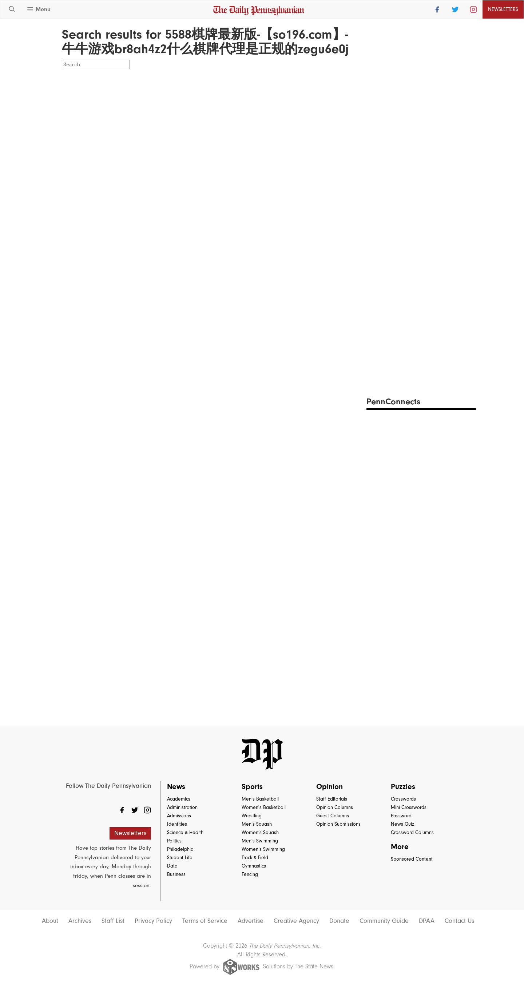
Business (176, 874)
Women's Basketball (264, 807)
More (400, 846)
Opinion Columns (334, 807)
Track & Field (255, 857)
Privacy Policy (153, 921)
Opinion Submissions (338, 824)
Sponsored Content (412, 859)
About (50, 921)
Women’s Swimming (263, 849)
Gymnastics (254, 866)
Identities (177, 824)
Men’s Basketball (260, 799)
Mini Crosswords (408, 807)
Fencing (250, 874)
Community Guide (384, 921)
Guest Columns (332, 816)
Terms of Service (204, 921)
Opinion (329, 786)
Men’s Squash (257, 824)
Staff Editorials (331, 799)
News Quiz (402, 824)
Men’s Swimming (260, 841)
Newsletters (503, 9)
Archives (79, 921)
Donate (339, 921)
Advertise (250, 921)
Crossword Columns (412, 832)
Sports (252, 786)
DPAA (426, 921)
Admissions (179, 816)
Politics (174, 841)
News (176, 786)
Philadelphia (180, 849)
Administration (182, 807)
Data (172, 866)
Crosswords (403, 799)
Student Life (179, 857)
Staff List (113, 921)
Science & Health (185, 832)
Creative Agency (296, 921)
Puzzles (403, 786)
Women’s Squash (260, 832)
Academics (178, 799)
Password (401, 816)
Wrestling (252, 816)
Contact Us (459, 921)
